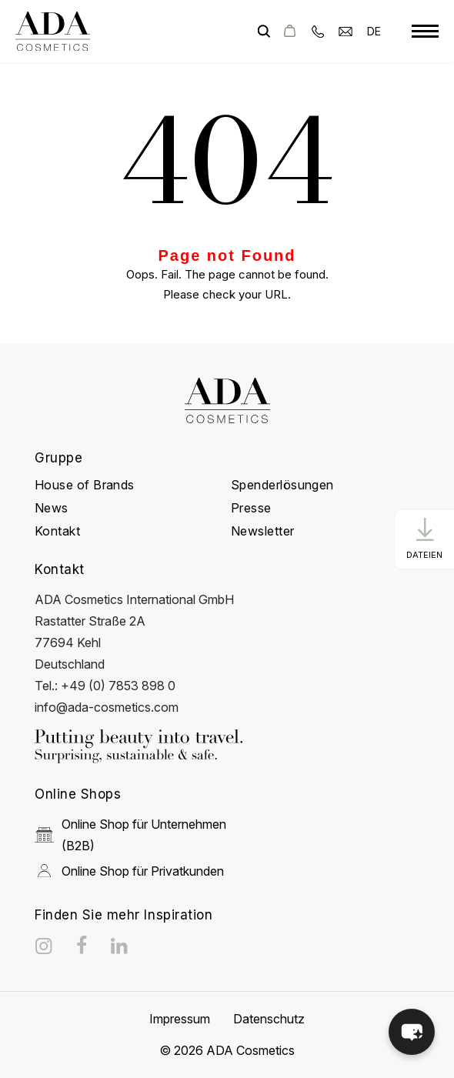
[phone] (318, 30)
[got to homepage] (52, 31)
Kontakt (57, 531)
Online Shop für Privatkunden (129, 871)
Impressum (179, 1018)
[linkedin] (120, 945)
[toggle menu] (425, 31)
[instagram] (45, 945)
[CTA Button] (424, 539)
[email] (345, 30)
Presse (251, 508)
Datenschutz (269, 1018)
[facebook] (83, 945)
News (51, 508)
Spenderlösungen (282, 484)
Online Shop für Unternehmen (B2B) (130, 834)
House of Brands (85, 484)
